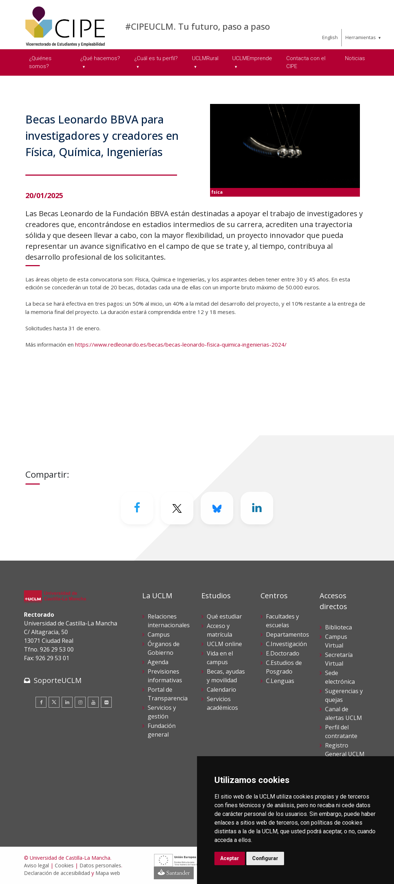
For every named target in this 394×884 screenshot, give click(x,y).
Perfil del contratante (341, 731)
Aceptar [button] (229, 858)
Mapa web (107, 873)
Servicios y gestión (162, 712)
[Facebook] (137, 508)
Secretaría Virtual (339, 659)
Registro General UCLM (345, 749)
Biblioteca (338, 627)
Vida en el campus (220, 657)
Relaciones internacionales (169, 620)
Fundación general (162, 730)
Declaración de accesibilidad (57, 873)
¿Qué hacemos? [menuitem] (100, 58)
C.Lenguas (280, 681)
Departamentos (287, 634)
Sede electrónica (340, 677)
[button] (197, 382)
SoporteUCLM (58, 680)
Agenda (158, 662)
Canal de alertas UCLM (343, 713)
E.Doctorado (282, 653)
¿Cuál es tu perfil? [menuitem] (156, 58)
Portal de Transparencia (168, 694)
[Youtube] (93, 702)
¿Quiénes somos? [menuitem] (40, 62)
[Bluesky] (217, 508)
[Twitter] (177, 508)
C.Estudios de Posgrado (284, 667)
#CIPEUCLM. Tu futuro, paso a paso (197, 26)
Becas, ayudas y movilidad (226, 675)
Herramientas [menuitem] (360, 37)
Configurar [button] (265, 858)
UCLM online (224, 644)
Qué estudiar (224, 616)
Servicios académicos (222, 703)
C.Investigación (286, 644)
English (330, 37)
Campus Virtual (336, 641)
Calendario (221, 690)
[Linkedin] (257, 508)
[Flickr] (106, 702)
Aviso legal (36, 865)
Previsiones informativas (165, 675)
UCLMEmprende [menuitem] (252, 58)
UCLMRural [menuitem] (205, 58)
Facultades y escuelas (282, 620)
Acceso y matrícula (219, 630)
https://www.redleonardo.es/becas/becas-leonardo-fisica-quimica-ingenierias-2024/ (181, 344)
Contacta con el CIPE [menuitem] (305, 62)
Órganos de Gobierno (164, 648)
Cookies (64, 865)
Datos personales (100, 865)
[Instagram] (80, 702)
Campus (159, 634)
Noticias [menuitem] (355, 58)
